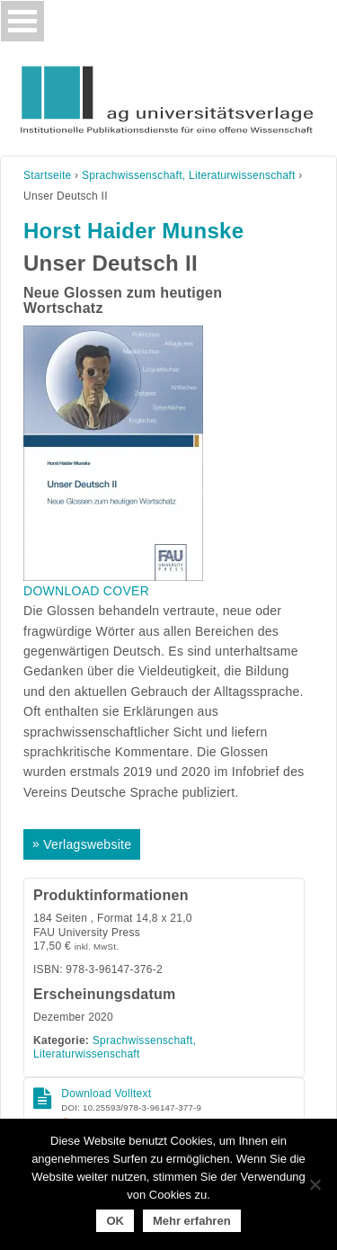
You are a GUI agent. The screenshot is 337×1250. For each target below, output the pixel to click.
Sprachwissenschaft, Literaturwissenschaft (189, 175)
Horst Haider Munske (133, 231)
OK (115, 1221)
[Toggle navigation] (22, 21)
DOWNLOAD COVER (86, 591)
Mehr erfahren (192, 1221)
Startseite (47, 175)
